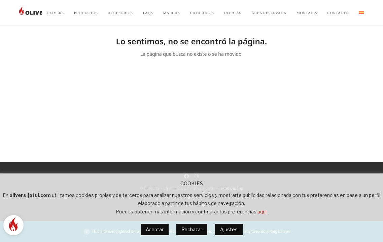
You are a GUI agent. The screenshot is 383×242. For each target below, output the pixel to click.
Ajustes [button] (229, 229)
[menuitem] (361, 12)
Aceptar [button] (155, 229)
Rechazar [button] (191, 229)
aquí (262, 211)
